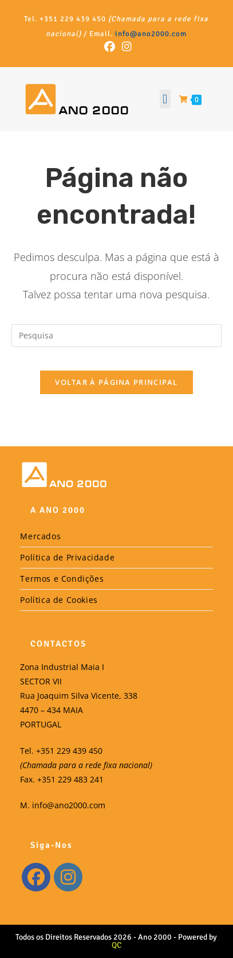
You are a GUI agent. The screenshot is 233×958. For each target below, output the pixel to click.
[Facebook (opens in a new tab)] (110, 46)
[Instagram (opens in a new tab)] (125, 46)
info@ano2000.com (151, 33)
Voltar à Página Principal (116, 382)
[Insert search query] (116, 335)
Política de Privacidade (67, 557)
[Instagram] (68, 877)
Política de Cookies (58, 599)
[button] (165, 98)
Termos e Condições (62, 578)
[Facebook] (36, 877)
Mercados (40, 536)
